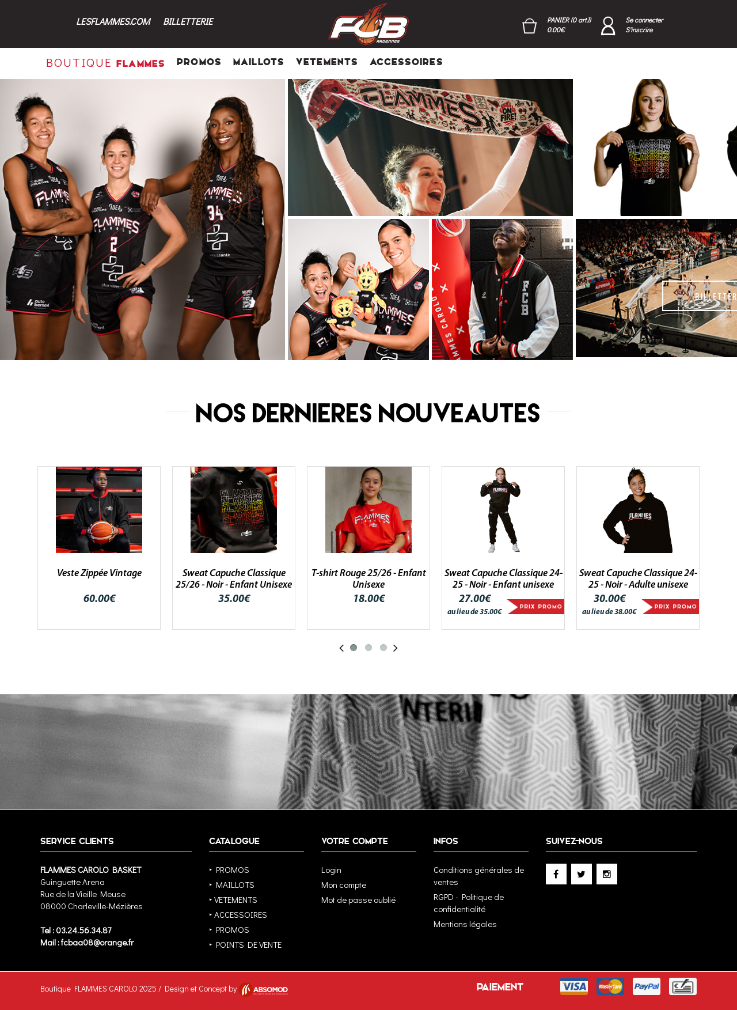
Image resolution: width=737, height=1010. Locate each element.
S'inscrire (638, 29)
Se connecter (644, 19)
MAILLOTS (258, 62)
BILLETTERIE (187, 21)
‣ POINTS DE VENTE (245, 944)
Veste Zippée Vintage (99, 573)
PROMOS (199, 62)
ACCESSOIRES (406, 62)
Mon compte (343, 884)
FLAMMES (105, 62)
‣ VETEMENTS (233, 899)
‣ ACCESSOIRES (238, 914)
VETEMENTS (327, 62)
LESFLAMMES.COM (113, 21)
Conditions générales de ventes (479, 875)
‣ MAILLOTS (231, 884)
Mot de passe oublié (358, 899)
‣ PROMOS (229, 869)
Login (331, 869)
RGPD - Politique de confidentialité (469, 902)
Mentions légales (465, 923)
